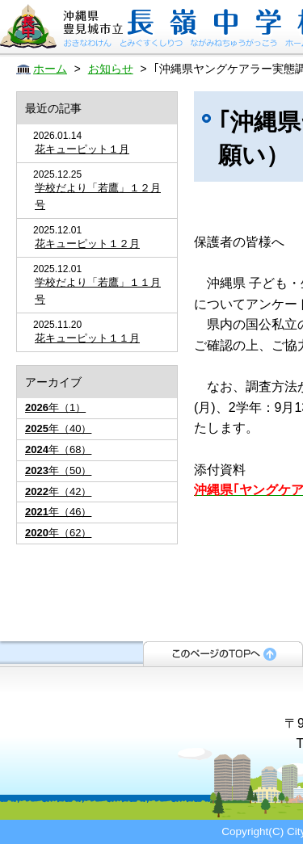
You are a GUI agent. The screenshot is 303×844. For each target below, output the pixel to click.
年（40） (58, 428)
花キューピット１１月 (87, 338)
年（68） (58, 449)
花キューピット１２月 (87, 243)
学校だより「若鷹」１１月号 (98, 290)
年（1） (55, 407)
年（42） (58, 491)
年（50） (58, 470)
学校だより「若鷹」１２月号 (98, 196)
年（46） (58, 512)
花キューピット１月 (82, 149)
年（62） (58, 533)
